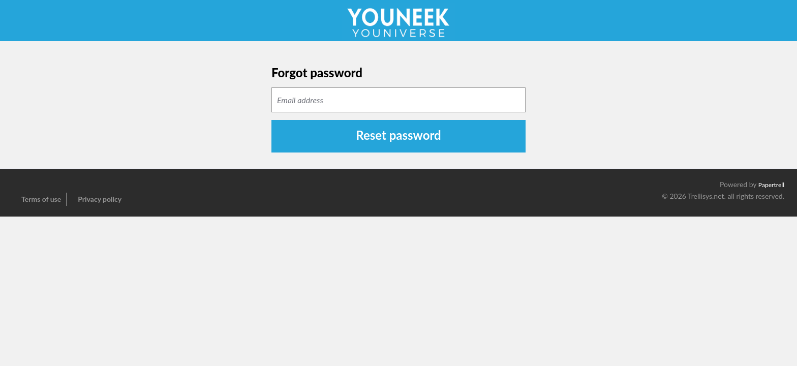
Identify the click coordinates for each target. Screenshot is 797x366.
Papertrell (771, 185)
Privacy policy (99, 199)
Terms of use (41, 199)
